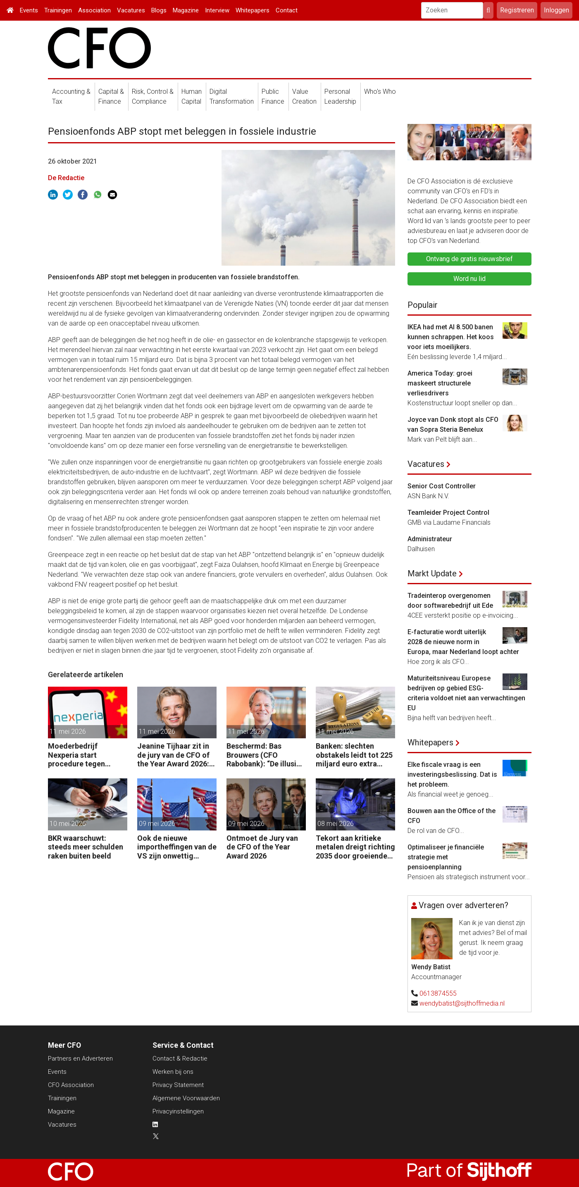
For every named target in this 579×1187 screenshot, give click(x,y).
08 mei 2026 (335, 824)
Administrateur (429, 539)
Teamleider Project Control (448, 512)
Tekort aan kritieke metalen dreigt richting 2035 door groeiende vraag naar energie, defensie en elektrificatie (355, 847)
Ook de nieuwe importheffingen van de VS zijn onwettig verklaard (177, 847)
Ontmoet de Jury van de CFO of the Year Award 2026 (262, 847)
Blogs (159, 10)
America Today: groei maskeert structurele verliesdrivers (439, 383)
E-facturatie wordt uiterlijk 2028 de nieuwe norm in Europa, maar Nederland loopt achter (463, 642)
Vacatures (131, 10)
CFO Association (71, 1085)
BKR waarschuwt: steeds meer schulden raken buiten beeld (85, 847)
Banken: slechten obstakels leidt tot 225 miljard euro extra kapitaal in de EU (354, 755)
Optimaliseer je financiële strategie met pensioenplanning (445, 857)
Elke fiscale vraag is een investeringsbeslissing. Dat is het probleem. (452, 774)
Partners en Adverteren (80, 1058)
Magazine (186, 10)
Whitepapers (252, 10)
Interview (217, 10)
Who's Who (380, 91)
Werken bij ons (172, 1071)
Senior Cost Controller (441, 486)
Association (94, 10)
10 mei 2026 (68, 824)
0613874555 (438, 993)
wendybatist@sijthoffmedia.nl (462, 1003)
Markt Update (432, 573)
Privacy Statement (178, 1085)
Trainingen (58, 10)
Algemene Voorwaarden (186, 1098)
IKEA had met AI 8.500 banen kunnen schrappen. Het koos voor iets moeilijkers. (450, 337)
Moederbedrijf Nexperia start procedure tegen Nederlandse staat (79, 755)
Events (29, 10)
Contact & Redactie (179, 1058)
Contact (287, 10)
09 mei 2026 (157, 824)
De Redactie (66, 178)
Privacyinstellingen (178, 1111)
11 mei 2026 (68, 731)
